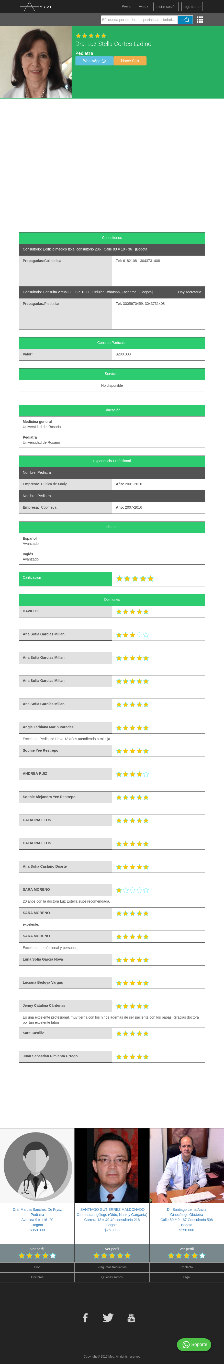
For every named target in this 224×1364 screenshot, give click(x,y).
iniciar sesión (166, 7)
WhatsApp (94, 61)
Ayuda (143, 6)
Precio (126, 6)
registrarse (192, 7)
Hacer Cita (130, 61)
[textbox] (139, 19)
